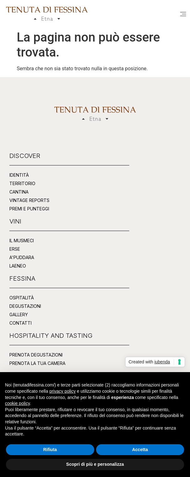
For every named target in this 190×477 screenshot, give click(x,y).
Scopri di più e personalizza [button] (95, 464)
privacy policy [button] (62, 391)
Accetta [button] (140, 449)
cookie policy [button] (17, 403)
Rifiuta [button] (50, 449)
